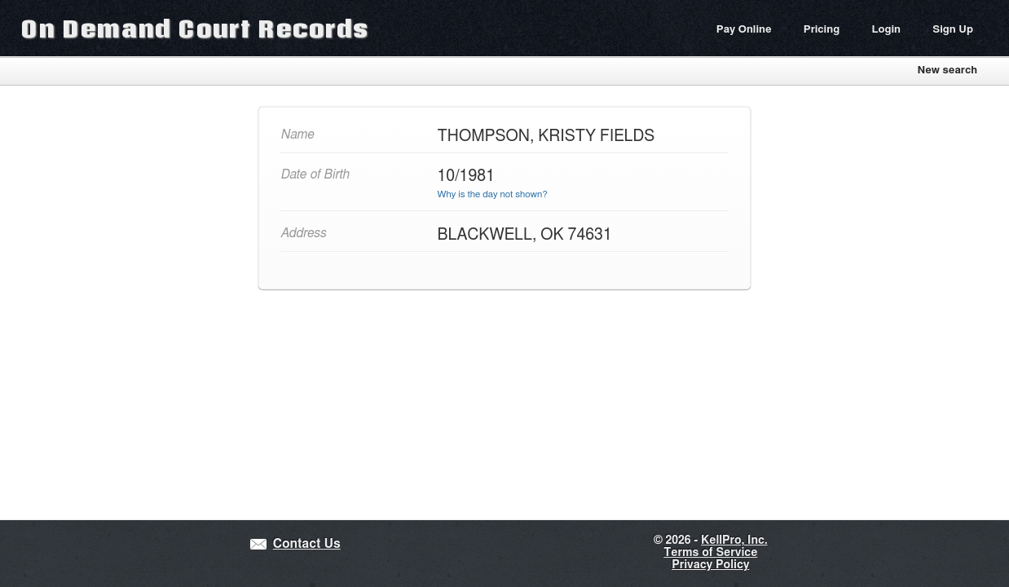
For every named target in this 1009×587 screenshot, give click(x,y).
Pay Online (744, 29)
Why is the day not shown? (493, 194)
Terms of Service (710, 552)
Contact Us (307, 544)
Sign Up (952, 29)
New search (947, 70)
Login (886, 29)
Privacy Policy (710, 565)
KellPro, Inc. (734, 540)
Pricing (821, 29)
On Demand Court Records (194, 28)
